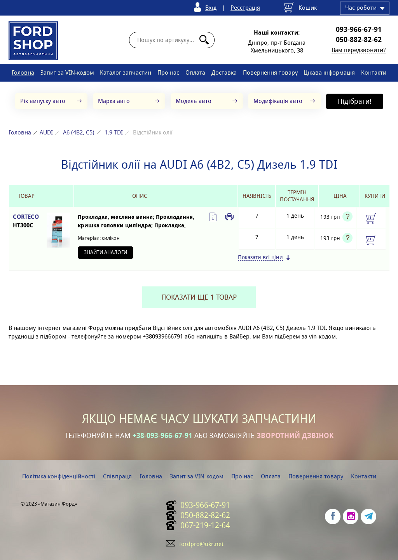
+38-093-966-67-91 (162, 435)
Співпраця (117, 476)
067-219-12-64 (205, 525)
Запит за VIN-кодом (67, 72)
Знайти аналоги (105, 252)
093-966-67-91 (359, 29)
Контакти (373, 72)
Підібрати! (355, 101)
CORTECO (26, 221)
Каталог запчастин (125, 72)
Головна (23, 72)
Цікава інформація (329, 72)
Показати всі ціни (260, 257)
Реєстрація (245, 7)
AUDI (46, 132)
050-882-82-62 (359, 39)
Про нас (168, 72)
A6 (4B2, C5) (78, 132)
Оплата (195, 72)
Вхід (210, 7)
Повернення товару (270, 72)
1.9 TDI (114, 132)
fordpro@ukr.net (201, 544)
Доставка (224, 72)
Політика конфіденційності (58, 476)
